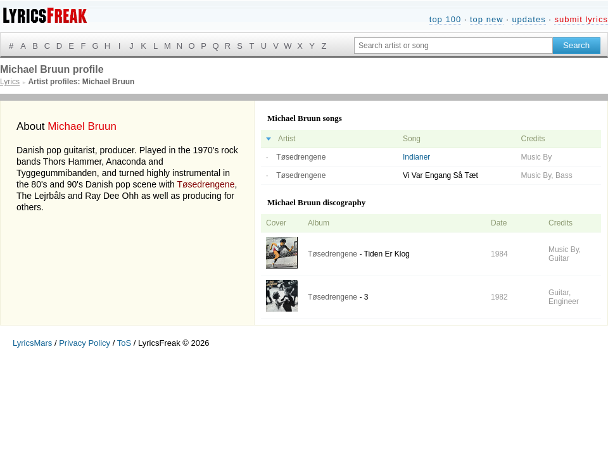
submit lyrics (581, 19)
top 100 (445, 19)
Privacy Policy (84, 343)
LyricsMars (32, 343)
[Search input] (453, 45)
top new (487, 19)
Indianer (416, 157)
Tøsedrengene (205, 184)
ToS (124, 343)
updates (528, 19)
